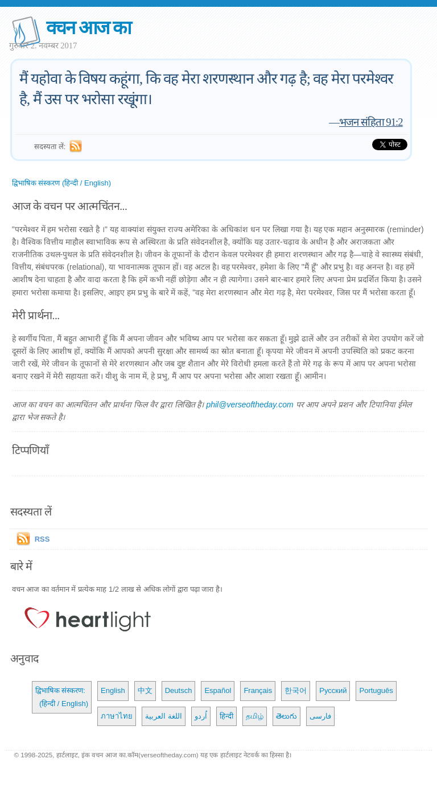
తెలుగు (286, 716)
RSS (42, 539)
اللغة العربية (163, 716)
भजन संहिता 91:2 (371, 122)
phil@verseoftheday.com (249, 404)
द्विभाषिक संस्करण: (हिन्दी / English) (61, 696)
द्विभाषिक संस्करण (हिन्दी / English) (61, 183)
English (113, 690)
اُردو (201, 716)
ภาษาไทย (117, 716)
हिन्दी (226, 716)
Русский (333, 690)
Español (217, 690)
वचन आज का (88, 27)
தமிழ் (254, 716)
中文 (145, 690)
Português (376, 690)
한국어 (296, 690)
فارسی (320, 716)
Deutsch (178, 690)
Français (258, 690)
